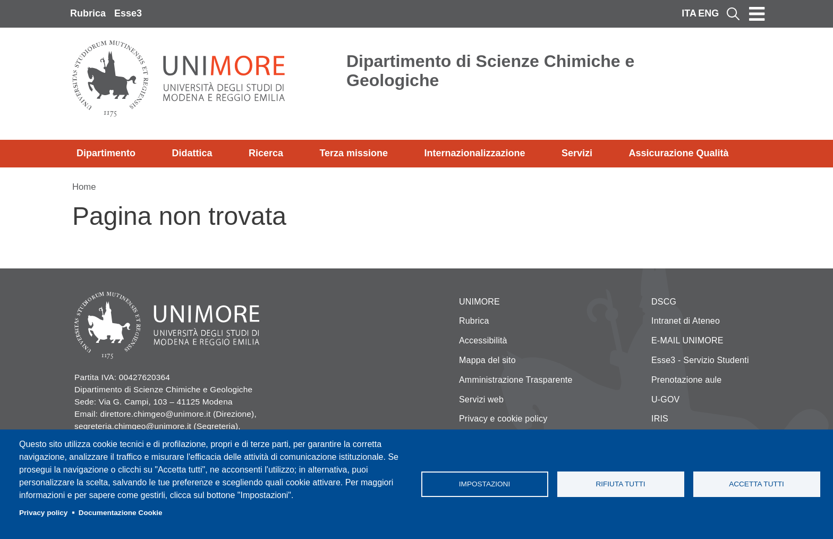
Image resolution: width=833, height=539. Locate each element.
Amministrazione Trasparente (516, 379)
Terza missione (353, 153)
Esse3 (128, 13)
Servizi (577, 153)
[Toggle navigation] (757, 14)
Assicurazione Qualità (678, 153)
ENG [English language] (708, 13)
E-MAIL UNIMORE (687, 340)
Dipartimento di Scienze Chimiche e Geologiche (490, 71)
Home (84, 187)
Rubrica (88, 13)
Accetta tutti (756, 484)
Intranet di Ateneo (685, 320)
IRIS (659, 418)
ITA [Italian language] (689, 13)
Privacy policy (43, 513)
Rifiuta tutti (620, 484)
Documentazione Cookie (121, 513)
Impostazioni (484, 484)
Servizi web (481, 399)
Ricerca (266, 153)
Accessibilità (483, 340)
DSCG (663, 301)
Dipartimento (105, 153)
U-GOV (665, 399)
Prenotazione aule (686, 379)
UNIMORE (479, 301)
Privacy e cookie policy (503, 418)
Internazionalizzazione (474, 153)
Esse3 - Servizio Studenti (700, 360)
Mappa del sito (487, 360)
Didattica (192, 153)
